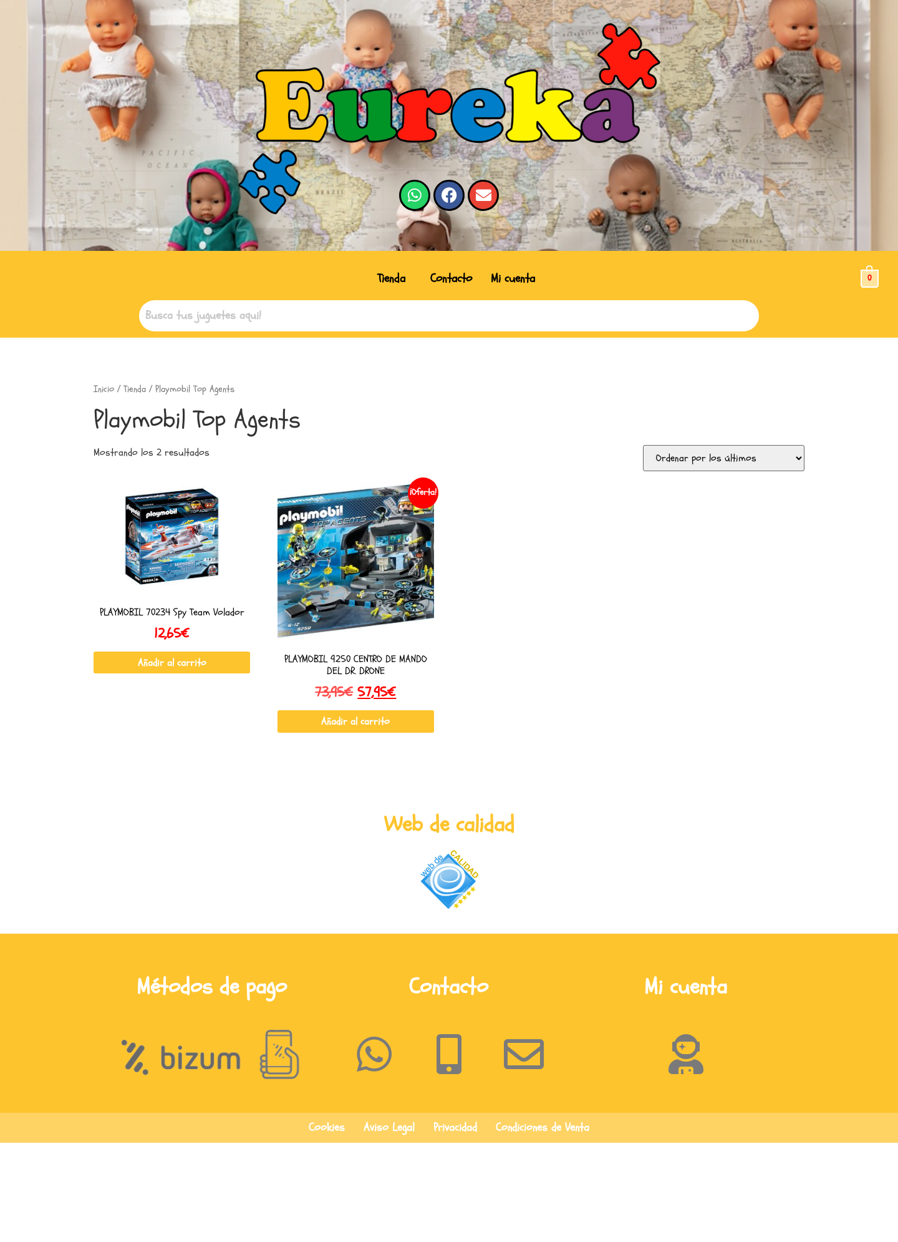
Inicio (104, 389)
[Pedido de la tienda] (723, 458)
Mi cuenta (513, 278)
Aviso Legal (389, 1127)
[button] (394, 278)
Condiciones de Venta (542, 1127)
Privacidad (455, 1127)
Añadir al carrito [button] (172, 663)
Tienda (391, 278)
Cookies (327, 1127)
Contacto (451, 278)
